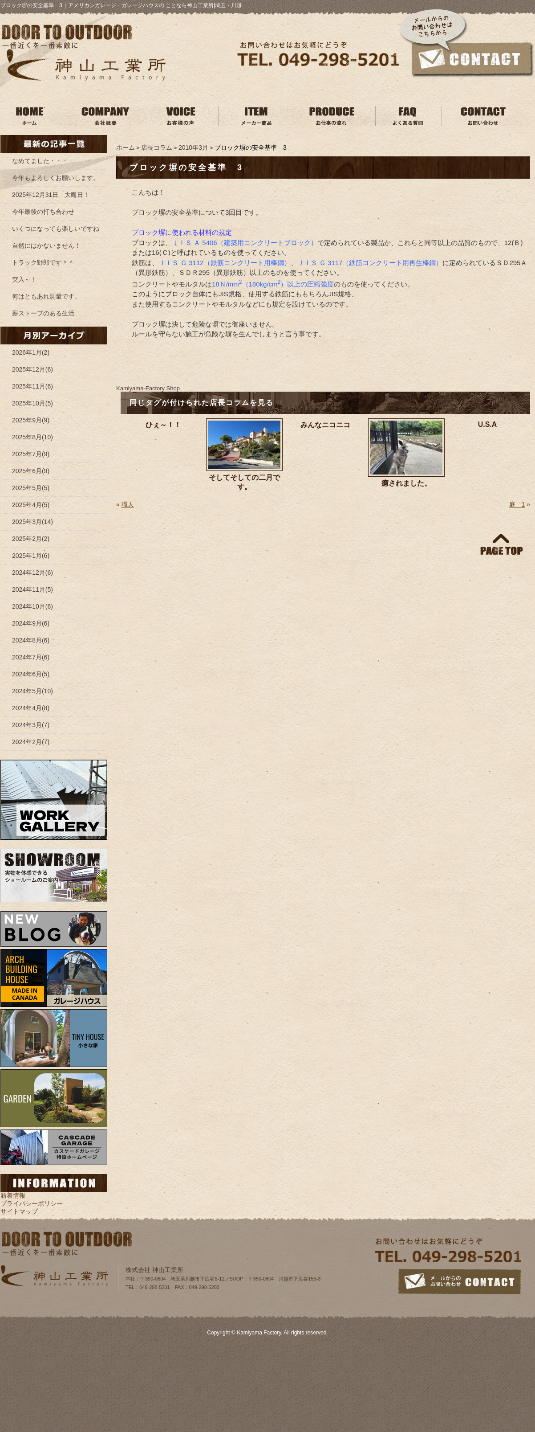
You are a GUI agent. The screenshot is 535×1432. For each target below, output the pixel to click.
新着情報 (12, 1195)
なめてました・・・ (40, 160)
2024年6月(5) (30, 674)
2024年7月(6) (30, 657)
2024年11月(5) (32, 589)
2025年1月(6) (30, 555)
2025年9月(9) (30, 420)
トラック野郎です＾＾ (43, 262)
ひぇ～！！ (163, 425)
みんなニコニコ (325, 425)
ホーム (125, 147)
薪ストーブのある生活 (43, 313)
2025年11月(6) (32, 386)
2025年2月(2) (30, 538)
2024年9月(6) (30, 623)
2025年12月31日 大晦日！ (50, 194)
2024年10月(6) (32, 606)
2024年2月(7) (30, 741)
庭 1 (517, 504)
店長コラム (156, 147)
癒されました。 (406, 483)
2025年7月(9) (30, 454)
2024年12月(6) (32, 572)
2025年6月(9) (30, 471)
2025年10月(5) (32, 403)
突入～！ (24, 279)
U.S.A (487, 424)
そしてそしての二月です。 (244, 482)
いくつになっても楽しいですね (55, 228)
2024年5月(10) (32, 691)
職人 (128, 504)
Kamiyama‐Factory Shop (148, 388)
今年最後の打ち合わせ (43, 211)
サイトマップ (19, 1211)
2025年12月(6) (32, 369)
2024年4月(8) (30, 708)
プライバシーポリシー (31, 1203)
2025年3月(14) (32, 521)
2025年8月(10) (32, 437)
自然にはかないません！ (46, 245)
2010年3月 (193, 147)
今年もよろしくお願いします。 (55, 177)
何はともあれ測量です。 (46, 296)
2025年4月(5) (30, 504)
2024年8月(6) (30, 640)
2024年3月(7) (30, 724)
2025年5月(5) (30, 487)
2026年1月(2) (30, 352)
